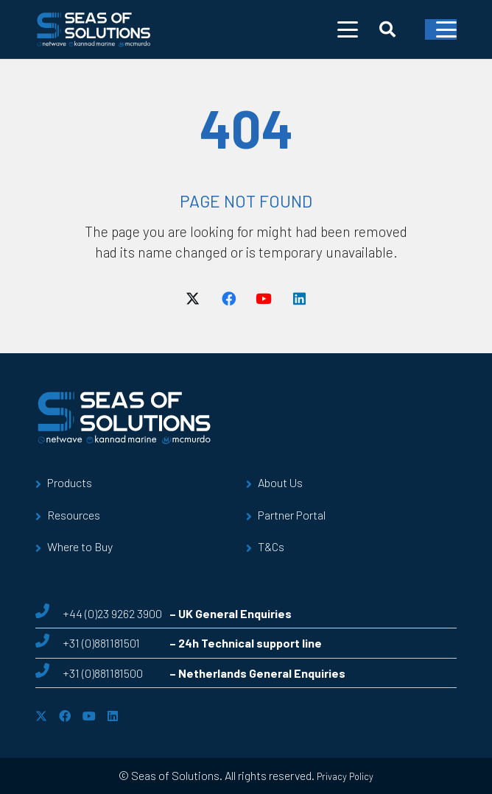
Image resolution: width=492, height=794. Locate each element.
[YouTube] (263, 298)
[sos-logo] (93, 29)
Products (69, 482)
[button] (348, 29)
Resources (73, 515)
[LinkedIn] (299, 298)
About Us (280, 482)
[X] (193, 298)
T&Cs (271, 546)
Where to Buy (80, 546)
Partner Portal (292, 515)
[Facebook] (228, 298)
